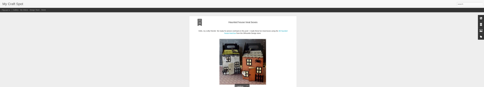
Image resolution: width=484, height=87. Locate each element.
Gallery (15, 10)
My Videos (24, 10)
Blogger (249, 85)
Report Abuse (257, 85)
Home (43, 10)
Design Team (35, 10)
